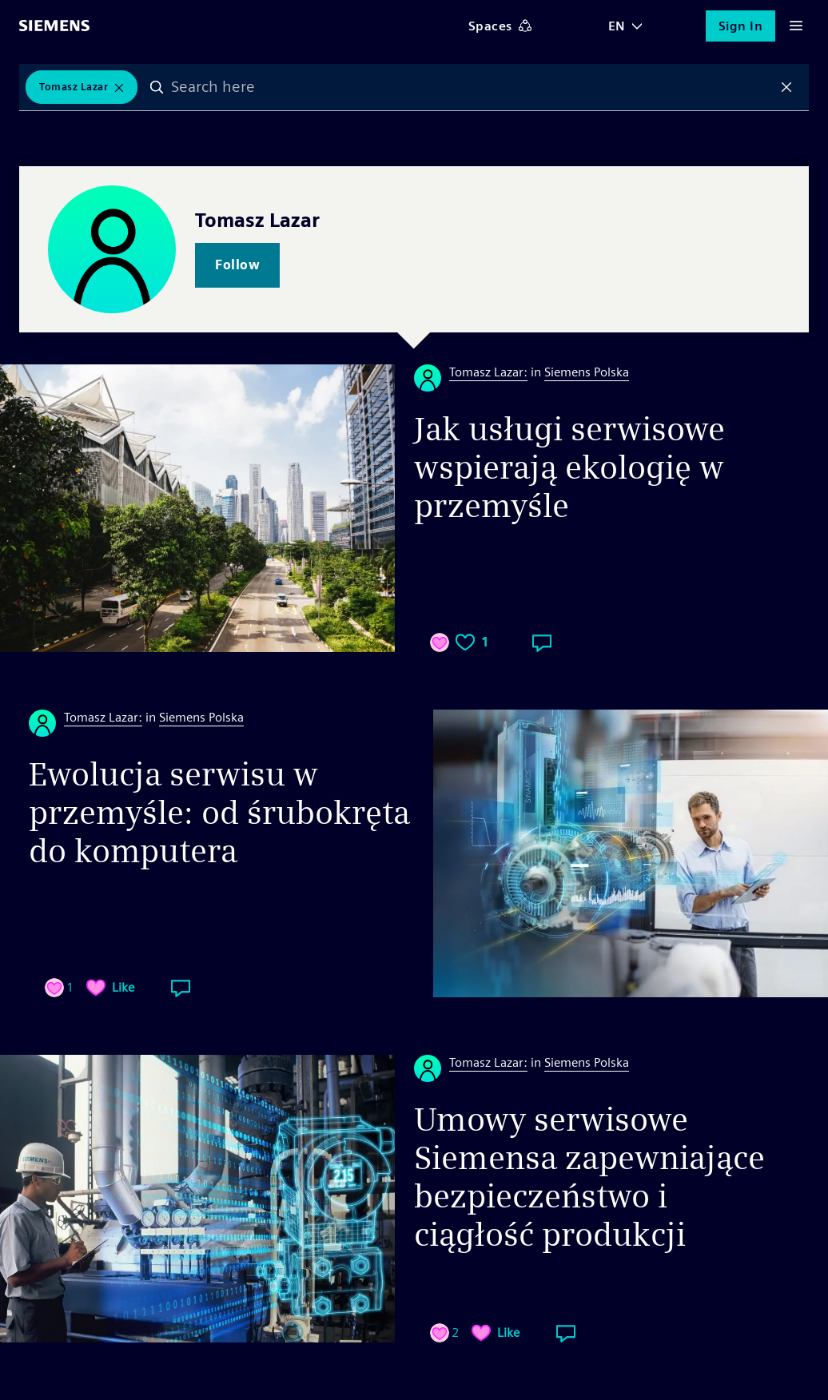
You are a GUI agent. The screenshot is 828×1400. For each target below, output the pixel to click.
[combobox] (471, 87)
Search (156, 87)
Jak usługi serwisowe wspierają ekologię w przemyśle (569, 467)
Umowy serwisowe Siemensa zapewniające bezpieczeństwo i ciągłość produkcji (589, 1177)
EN (617, 26)
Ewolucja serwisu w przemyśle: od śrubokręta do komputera (219, 812)
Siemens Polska (586, 372)
